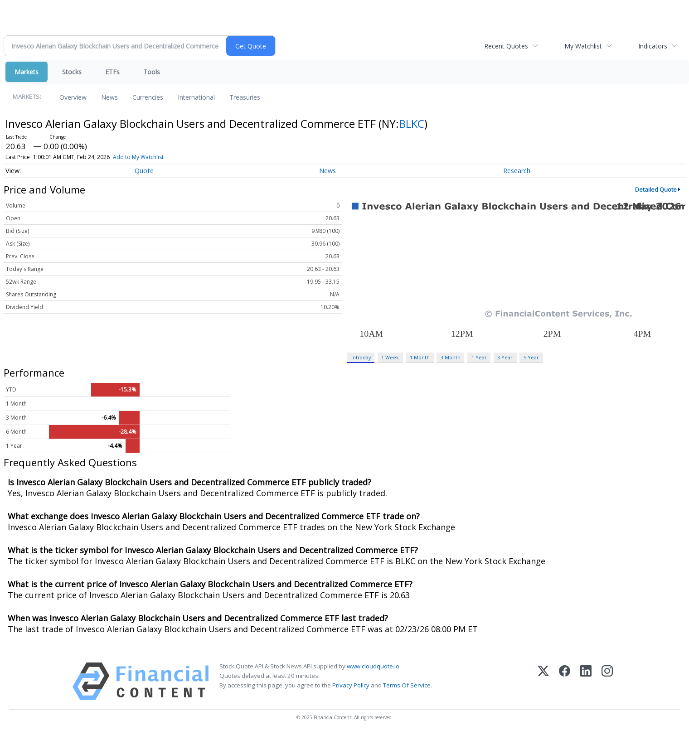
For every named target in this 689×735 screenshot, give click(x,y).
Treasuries (244, 97)
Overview (73, 97)
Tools (151, 72)
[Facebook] (564, 681)
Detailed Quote (656, 189)
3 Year (505, 357)
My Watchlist (583, 46)
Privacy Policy (350, 685)
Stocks (72, 72)
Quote (144, 170)
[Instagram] (607, 681)
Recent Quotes (506, 46)
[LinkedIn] (586, 681)
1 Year (479, 357)
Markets (27, 72)
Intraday (361, 357)
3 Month (451, 357)
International (196, 97)
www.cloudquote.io (373, 666)
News (109, 97)
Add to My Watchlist (138, 157)
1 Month (420, 357)
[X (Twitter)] (543, 681)
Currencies (147, 97)
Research (516, 170)
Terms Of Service (407, 685)
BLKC (411, 123)
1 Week (390, 357)
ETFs (112, 72)
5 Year (531, 357)
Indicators (652, 46)
